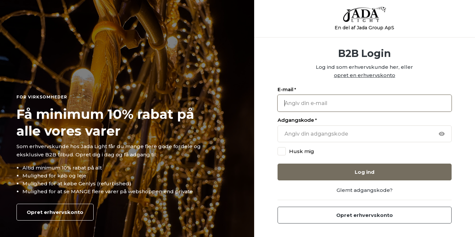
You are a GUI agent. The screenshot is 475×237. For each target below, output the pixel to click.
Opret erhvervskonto (55, 212)
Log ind (364, 172)
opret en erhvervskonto (364, 75)
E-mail (287, 89)
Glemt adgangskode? (365, 190)
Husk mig (301, 151)
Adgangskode (297, 120)
